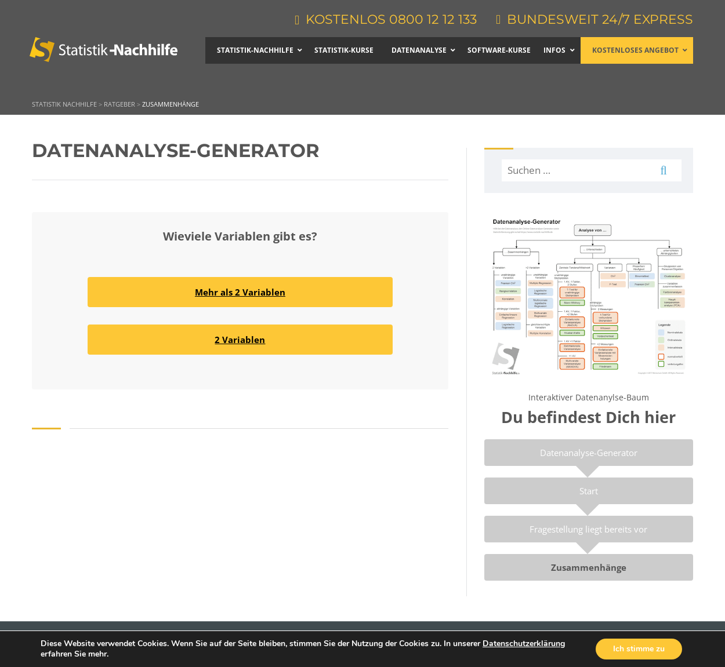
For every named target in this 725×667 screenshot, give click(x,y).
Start (588, 491)
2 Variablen (240, 339)
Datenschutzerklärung (524, 643)
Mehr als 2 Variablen (240, 292)
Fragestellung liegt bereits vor (588, 529)
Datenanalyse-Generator (588, 452)
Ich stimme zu (639, 648)
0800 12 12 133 (433, 19)
